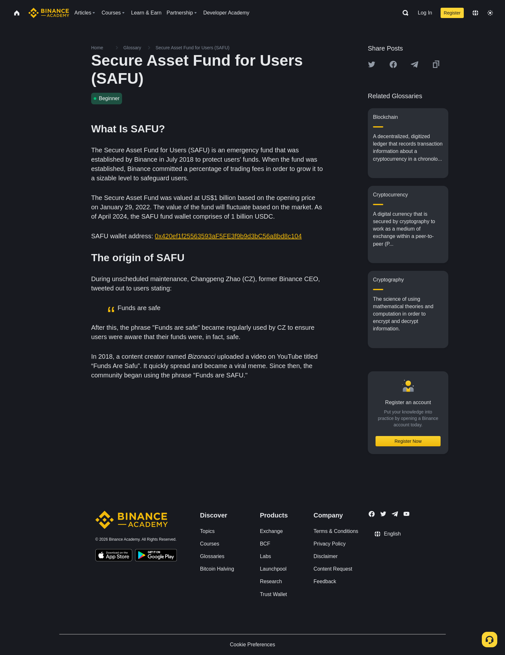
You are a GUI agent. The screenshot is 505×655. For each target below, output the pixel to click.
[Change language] (475, 13)
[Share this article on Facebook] (393, 64)
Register (452, 12)
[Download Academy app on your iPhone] (113, 556)
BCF (265, 543)
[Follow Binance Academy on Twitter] (383, 514)
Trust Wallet (273, 594)
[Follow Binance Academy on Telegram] (395, 514)
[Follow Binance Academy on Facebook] (371, 514)
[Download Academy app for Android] (156, 556)
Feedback (325, 581)
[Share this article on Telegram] (414, 64)
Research (271, 581)
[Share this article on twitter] (372, 64)
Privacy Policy (330, 543)
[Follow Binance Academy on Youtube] (406, 514)
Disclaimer (326, 556)
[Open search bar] (403, 13)
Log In (425, 12)
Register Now (408, 441)
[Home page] (48, 13)
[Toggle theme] (490, 12)
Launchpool (273, 569)
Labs (265, 556)
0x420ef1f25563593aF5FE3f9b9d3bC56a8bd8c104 (228, 236)
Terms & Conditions (336, 531)
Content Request (333, 569)
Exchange (271, 531)
